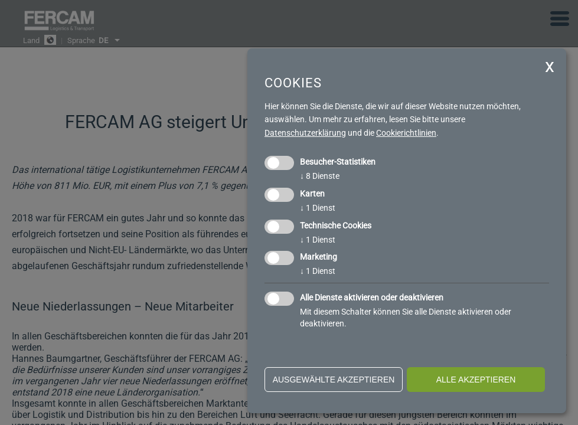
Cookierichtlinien (406, 133)
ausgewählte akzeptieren (334, 379)
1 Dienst (317, 207)
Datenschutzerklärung (305, 133)
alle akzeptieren (476, 379)
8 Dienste (319, 176)
